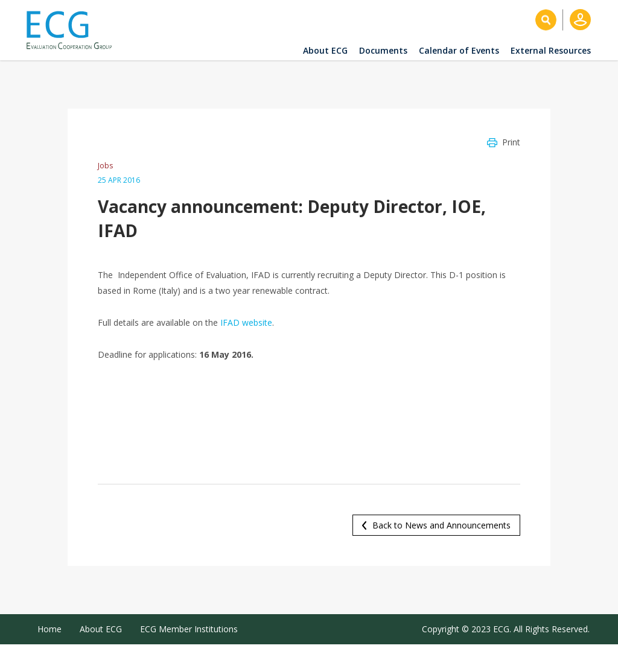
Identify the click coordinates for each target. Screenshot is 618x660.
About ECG (325, 50)
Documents (383, 50)
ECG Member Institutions (189, 629)
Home (49, 629)
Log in (580, 19)
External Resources (551, 50)
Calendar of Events (459, 50)
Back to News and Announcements (441, 525)
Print (511, 142)
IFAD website (246, 322)
